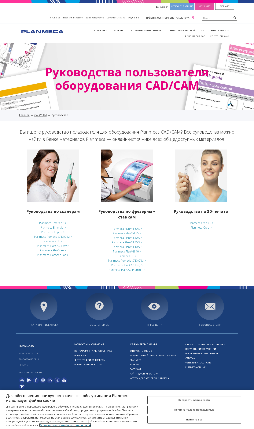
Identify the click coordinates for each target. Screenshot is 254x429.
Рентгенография (220, 36)
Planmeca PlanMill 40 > (127, 251)
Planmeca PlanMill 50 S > (127, 242)
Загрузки (135, 369)
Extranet (224, 6)
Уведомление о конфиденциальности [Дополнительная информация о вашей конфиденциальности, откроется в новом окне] (65, 425)
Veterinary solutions (198, 362)
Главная (24, 115)
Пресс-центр (154, 324)
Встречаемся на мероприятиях (93, 350)
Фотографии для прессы (89, 360)
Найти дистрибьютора (44, 324)
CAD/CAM (118, 30)
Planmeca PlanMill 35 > (127, 233)
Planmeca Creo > (201, 227)
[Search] (234, 17)
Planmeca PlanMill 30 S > (127, 238)
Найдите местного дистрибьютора (168, 17)
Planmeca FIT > (53, 241)
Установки (100, 30)
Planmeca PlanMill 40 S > (127, 247)
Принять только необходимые (194, 409)
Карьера (134, 364)
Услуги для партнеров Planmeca (149, 378)
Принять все (194, 419)
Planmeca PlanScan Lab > (53, 255)
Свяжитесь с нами (115, 17)
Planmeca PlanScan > (53, 250)
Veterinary (204, 6)
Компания (55, 17)
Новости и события (73, 17)
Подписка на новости (88, 364)
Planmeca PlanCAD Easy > (53, 246)
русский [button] (162, 7)
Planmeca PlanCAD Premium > (127, 269)
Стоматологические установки (205, 344)
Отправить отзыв (141, 350)
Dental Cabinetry (220, 30)
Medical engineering (182, 6)
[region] (127, 409)
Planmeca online (195, 367)
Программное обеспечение (145, 30)
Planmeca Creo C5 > (201, 223)
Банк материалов (95, 17)
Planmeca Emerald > (53, 227)
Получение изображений (200, 348)
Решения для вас (195, 36)
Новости (80, 355)
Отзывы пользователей (181, 30)
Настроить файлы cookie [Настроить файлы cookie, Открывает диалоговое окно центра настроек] (194, 400)
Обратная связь (99, 324)
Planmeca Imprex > (53, 232)
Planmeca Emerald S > (53, 223)
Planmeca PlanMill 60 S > (127, 228)
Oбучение (133, 17)
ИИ (202, 30)
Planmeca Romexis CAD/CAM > (53, 236)
